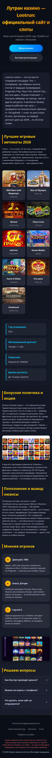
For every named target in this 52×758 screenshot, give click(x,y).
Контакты (32, 729)
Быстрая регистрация (26, 57)
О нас (41, 729)
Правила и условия (26, 734)
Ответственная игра (16, 729)
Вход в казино (26, 48)
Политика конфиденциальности (26, 723)
